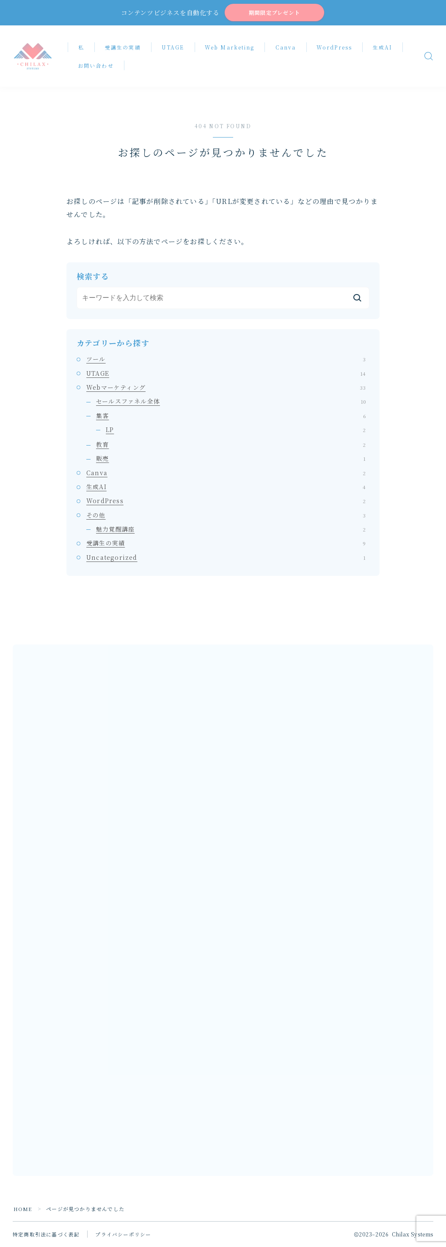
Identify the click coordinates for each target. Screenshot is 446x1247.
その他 (226, 516)
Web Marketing (232, 48)
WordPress (337, 48)
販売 (231, 460)
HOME (23, 1210)
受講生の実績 (125, 48)
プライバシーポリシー (123, 1235)
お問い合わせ (98, 66)
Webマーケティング (226, 388)
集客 (231, 417)
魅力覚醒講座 (231, 530)
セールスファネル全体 (231, 402)
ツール (226, 360)
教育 (231, 445)
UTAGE (175, 48)
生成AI (385, 48)
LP (236, 431)
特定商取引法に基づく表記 (46, 1235)
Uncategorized (226, 558)
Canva (288, 48)
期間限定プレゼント (274, 13)
